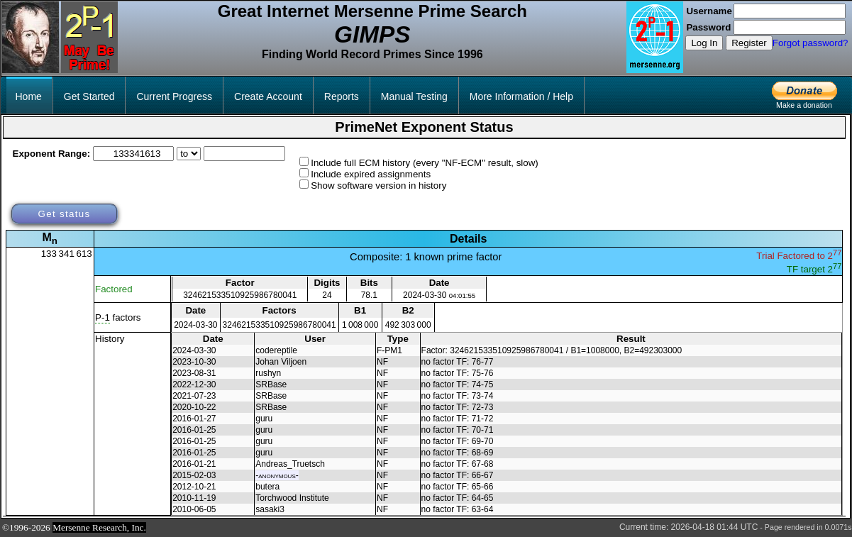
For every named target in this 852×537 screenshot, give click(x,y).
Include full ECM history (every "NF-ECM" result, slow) (424, 162)
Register (749, 43)
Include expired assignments (371, 174)
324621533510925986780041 (240, 295)
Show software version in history (378, 185)
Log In (704, 43)
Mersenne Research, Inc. (99, 527)
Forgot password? (810, 43)
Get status (64, 214)
